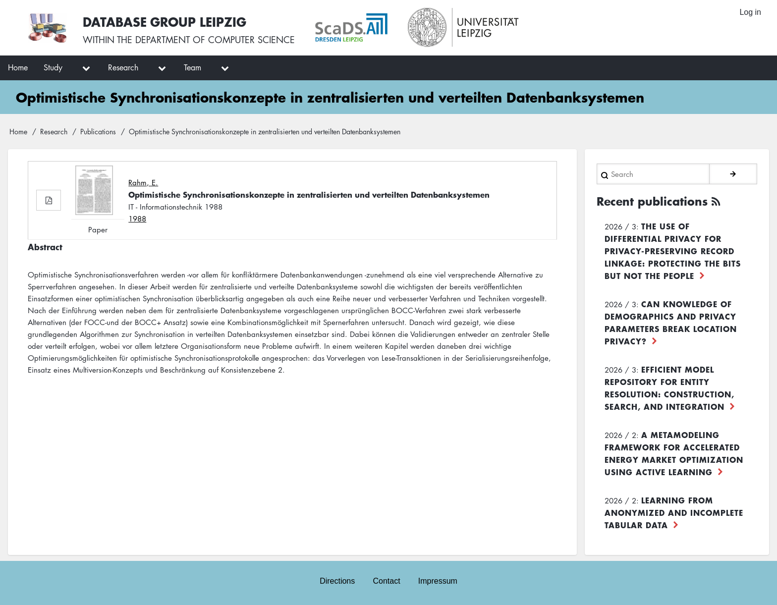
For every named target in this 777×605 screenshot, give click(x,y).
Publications (98, 131)
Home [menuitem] (18, 67)
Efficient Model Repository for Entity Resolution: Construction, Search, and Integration (669, 387)
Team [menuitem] (192, 67)
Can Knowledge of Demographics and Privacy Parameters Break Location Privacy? (671, 322)
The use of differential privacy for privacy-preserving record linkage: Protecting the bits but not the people (673, 250)
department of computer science (215, 40)
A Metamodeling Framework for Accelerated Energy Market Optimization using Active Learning (674, 453)
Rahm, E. (143, 182)
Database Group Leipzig (164, 21)
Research (53, 131)
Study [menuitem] (53, 67)
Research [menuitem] (123, 67)
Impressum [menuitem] (437, 581)
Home (18, 131)
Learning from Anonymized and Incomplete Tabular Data (674, 512)
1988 (137, 218)
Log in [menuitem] (750, 12)
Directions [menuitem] (337, 581)
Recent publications (652, 201)
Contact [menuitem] (386, 581)
